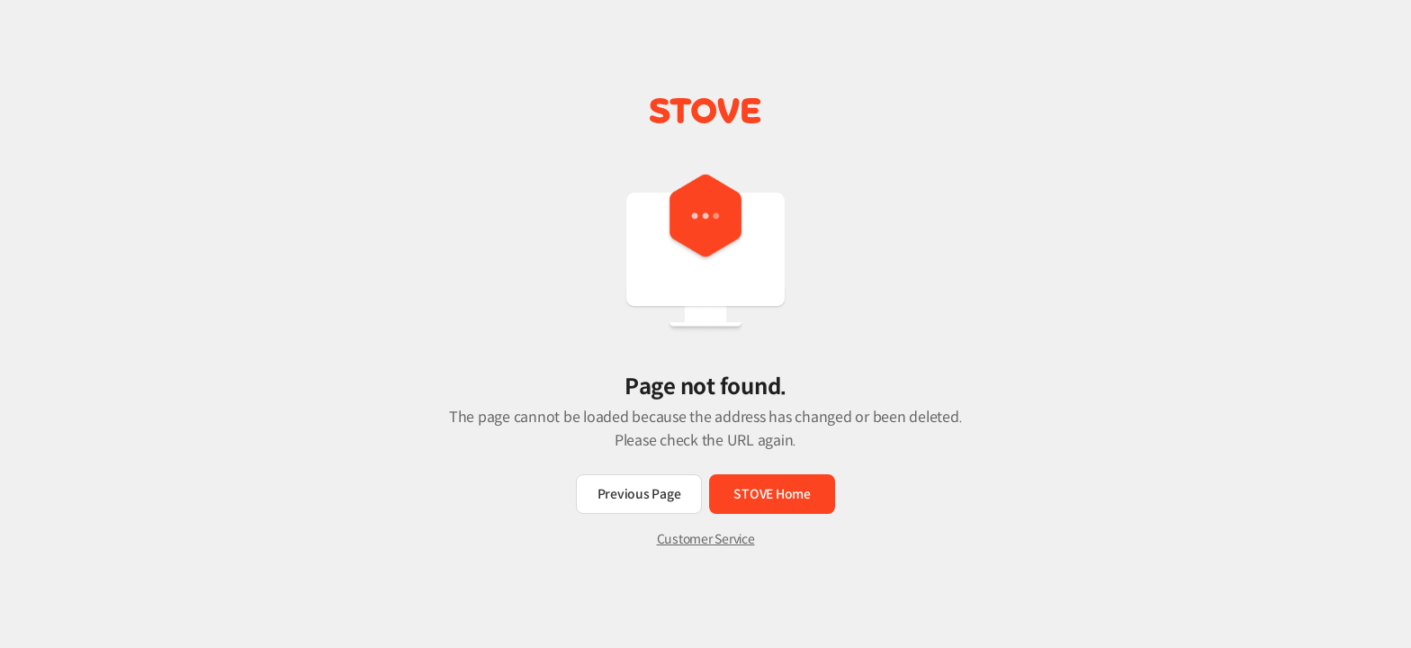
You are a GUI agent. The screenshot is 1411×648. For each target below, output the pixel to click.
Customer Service (706, 539)
